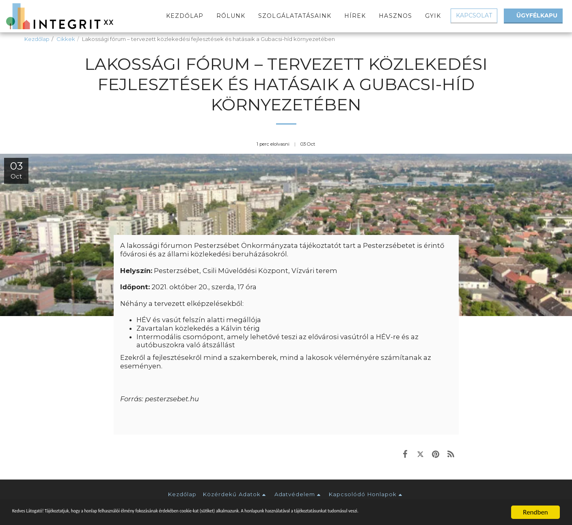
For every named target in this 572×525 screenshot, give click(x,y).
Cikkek (65, 39)
